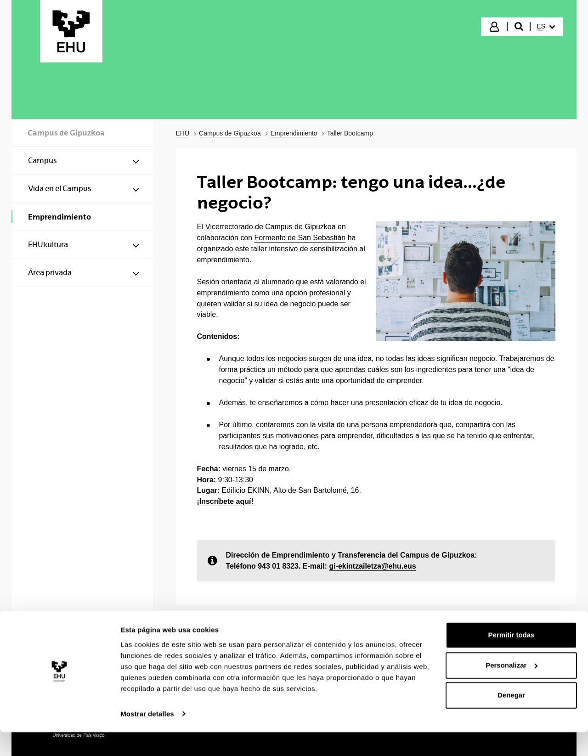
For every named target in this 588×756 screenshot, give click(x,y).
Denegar (511, 719)
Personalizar (511, 689)
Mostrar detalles (147, 738)
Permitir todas (511, 659)
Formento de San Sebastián (300, 238)
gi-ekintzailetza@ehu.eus (372, 566)
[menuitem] (546, 26)
